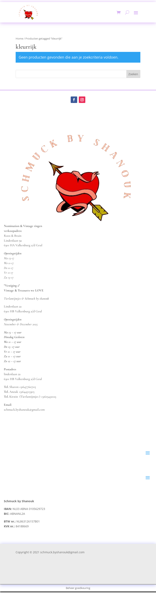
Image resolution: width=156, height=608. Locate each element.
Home (19, 38)
